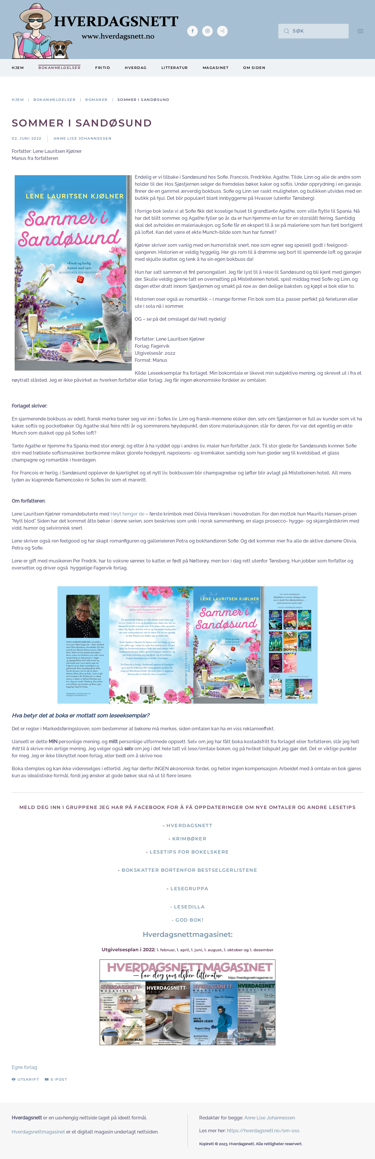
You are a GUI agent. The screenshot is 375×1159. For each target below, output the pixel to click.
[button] (360, 31)
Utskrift (25, 1079)
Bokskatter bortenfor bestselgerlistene (189, 870)
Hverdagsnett (189, 825)
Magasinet (216, 67)
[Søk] (313, 31)
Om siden (254, 67)
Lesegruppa (189, 888)
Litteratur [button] (174, 67)
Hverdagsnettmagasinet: (188, 934)
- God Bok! (187, 920)
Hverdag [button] (136, 67)
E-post (56, 1079)
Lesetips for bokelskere (189, 852)
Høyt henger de (127, 514)
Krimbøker (189, 839)
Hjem (18, 67)
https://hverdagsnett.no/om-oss (263, 1130)
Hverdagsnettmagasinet (38, 1132)
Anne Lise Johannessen (269, 1118)
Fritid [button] (102, 67)
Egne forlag (24, 1067)
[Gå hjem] (95, 31)
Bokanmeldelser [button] (59, 67)
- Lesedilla (187, 907)
